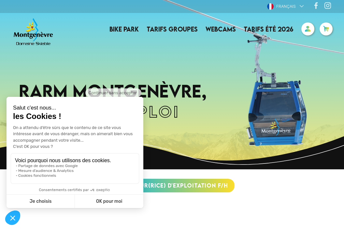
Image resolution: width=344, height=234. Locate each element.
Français (281, 6)
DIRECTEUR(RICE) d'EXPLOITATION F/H (172, 185)
